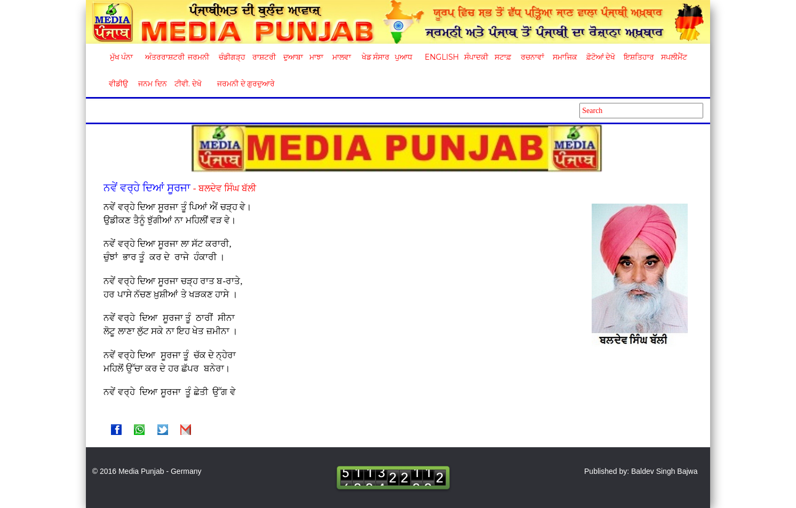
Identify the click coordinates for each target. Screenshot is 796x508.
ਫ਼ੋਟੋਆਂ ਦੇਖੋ (600, 57)
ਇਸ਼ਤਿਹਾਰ (638, 57)
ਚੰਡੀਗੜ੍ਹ (232, 57)
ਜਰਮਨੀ (198, 57)
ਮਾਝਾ (316, 57)
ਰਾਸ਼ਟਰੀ (264, 57)
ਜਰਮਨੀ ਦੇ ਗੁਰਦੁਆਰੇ (242, 83)
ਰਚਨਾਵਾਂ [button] (532, 57)
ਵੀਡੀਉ (118, 83)
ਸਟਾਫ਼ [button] (503, 57)
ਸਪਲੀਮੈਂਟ (674, 57)
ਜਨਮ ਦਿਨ (152, 83)
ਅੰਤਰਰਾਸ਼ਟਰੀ (163, 57)
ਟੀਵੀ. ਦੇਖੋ (187, 83)
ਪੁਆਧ (403, 57)
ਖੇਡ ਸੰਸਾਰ (375, 57)
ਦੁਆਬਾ (293, 57)
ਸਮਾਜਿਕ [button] (565, 57)
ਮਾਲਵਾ (341, 57)
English (440, 57)
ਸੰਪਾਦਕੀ (476, 57)
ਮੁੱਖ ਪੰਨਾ (121, 57)
